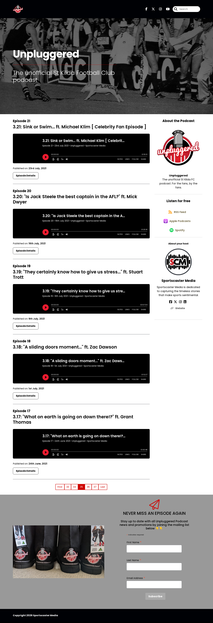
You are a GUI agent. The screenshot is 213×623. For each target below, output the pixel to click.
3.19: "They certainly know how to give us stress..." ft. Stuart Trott (78, 275)
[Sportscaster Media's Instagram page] (180, 307)
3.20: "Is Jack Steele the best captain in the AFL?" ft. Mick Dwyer (75, 200)
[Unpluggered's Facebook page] (146, 9)
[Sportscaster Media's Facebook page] (173, 307)
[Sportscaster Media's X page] (176, 307)
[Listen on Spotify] (177, 235)
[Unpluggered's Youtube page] (166, 9)
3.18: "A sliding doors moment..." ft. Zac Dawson (65, 348)
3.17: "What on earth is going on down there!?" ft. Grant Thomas (73, 420)
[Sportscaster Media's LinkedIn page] (183, 307)
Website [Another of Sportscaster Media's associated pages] (178, 314)
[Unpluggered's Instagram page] (158, 9)
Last (102, 488)
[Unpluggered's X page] (151, 9)
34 (74, 488)
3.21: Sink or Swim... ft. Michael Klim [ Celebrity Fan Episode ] (79, 128)
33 (67, 488)
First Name (134, 543)
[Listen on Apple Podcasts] (177, 225)
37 (95, 488)
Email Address (136, 579)
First (59, 488)
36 (88, 488)
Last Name (134, 561)
